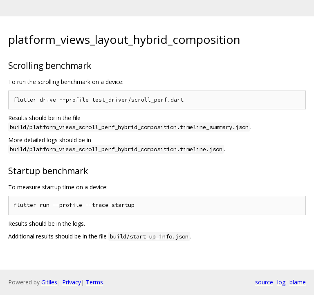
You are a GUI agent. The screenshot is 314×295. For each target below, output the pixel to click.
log (281, 282)
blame (297, 282)
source (264, 282)
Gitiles (49, 282)
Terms (94, 282)
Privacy (71, 282)
